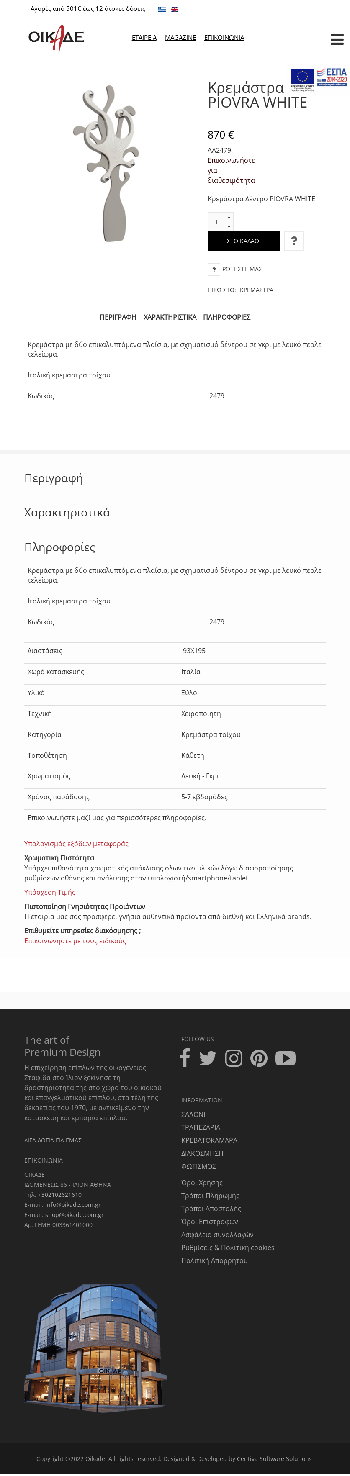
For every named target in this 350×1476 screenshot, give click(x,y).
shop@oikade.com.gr (74, 1216)
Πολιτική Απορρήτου (214, 1262)
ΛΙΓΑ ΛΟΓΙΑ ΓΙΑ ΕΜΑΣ (53, 1141)
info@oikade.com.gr (73, 1206)
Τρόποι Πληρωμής (210, 1197)
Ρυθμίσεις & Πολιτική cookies (228, 1249)
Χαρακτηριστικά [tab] (170, 318)
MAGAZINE (180, 37)
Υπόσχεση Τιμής (49, 893)
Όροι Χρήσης (202, 1184)
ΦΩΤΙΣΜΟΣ (198, 1168)
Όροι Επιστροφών (209, 1223)
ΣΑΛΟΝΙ (193, 1116)
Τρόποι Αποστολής (211, 1210)
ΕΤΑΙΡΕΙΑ (144, 37)
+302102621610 (60, 1196)
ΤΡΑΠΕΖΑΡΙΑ (200, 1129)
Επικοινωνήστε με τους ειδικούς (75, 942)
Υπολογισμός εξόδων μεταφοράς (76, 845)
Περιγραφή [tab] (115, 318)
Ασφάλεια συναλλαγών (217, 1236)
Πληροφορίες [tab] (230, 318)
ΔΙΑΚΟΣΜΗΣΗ (202, 1155)
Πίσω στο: (240, 290)
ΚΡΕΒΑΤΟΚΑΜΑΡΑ (209, 1142)
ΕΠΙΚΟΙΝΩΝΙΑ (224, 37)
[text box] (216, 222)
